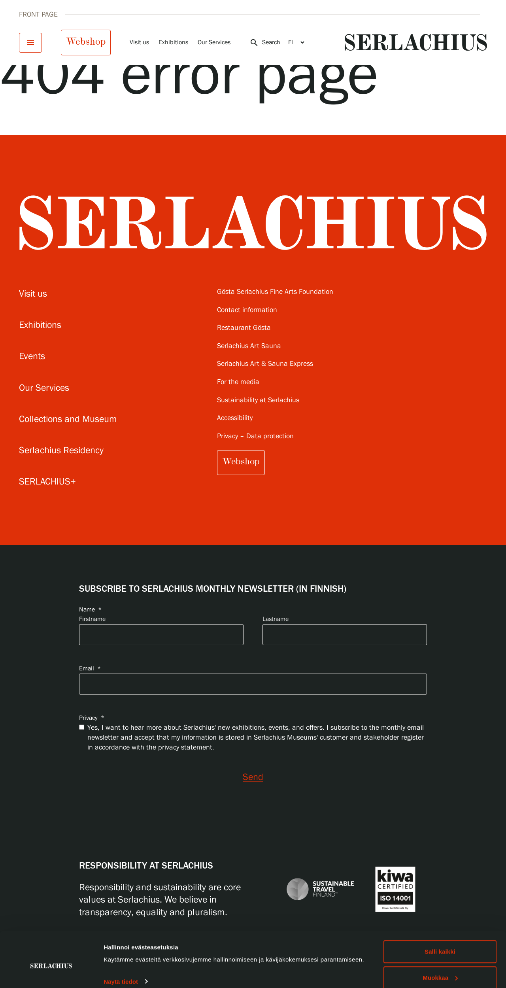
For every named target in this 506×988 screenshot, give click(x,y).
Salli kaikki (440, 915)
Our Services (214, 42)
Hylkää (440, 966)
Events (32, 356)
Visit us (139, 42)
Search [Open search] (264, 42)
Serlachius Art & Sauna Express (265, 364)
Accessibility (235, 418)
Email (90, 668)
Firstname (92, 619)
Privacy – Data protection (255, 436)
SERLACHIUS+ (47, 482)
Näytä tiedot (121, 944)
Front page (38, 14)
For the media (238, 382)
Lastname (275, 619)
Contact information (247, 310)
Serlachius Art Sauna (249, 346)
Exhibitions (173, 42)
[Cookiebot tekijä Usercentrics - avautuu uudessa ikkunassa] (51, 973)
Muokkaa (440, 941)
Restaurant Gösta (244, 328)
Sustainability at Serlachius (258, 400)
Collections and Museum (68, 419)
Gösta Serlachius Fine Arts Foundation (275, 292)
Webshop (86, 41)
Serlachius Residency (61, 450)
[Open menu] (30, 43)
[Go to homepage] (416, 42)
